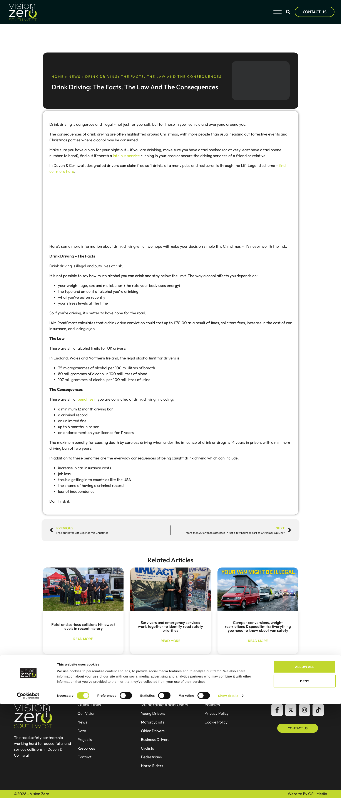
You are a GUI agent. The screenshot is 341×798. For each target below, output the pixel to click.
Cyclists (147, 748)
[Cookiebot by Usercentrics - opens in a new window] (28, 789)
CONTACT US (314, 11)
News (74, 77)
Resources (86, 748)
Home (58, 77)
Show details (228, 789)
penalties (86, 399)
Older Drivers (153, 731)
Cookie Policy (215, 722)
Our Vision (86, 713)
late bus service (126, 155)
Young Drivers (153, 713)
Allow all (304, 760)
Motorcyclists (152, 722)
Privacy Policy (216, 713)
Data (81, 731)
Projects (84, 739)
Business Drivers (155, 739)
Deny (304, 775)
